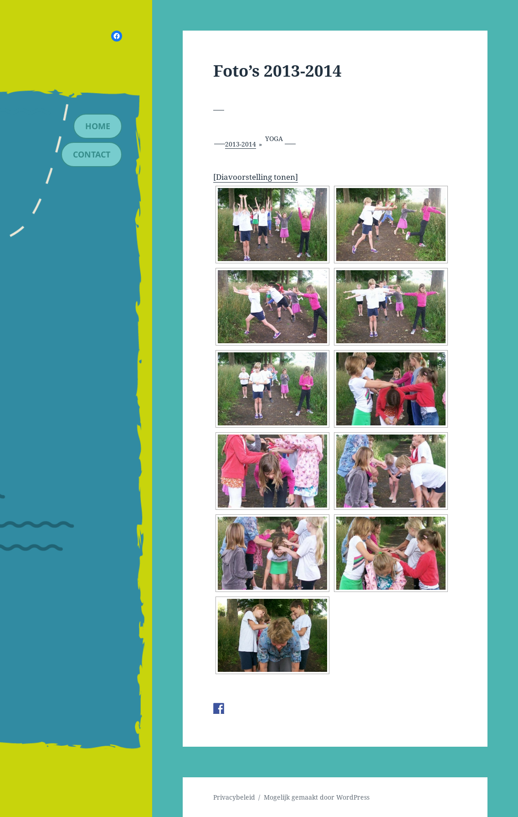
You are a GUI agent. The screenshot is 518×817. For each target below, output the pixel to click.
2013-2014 (240, 144)
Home (97, 125)
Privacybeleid (234, 797)
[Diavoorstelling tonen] (255, 177)
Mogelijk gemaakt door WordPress (316, 797)
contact (91, 154)
